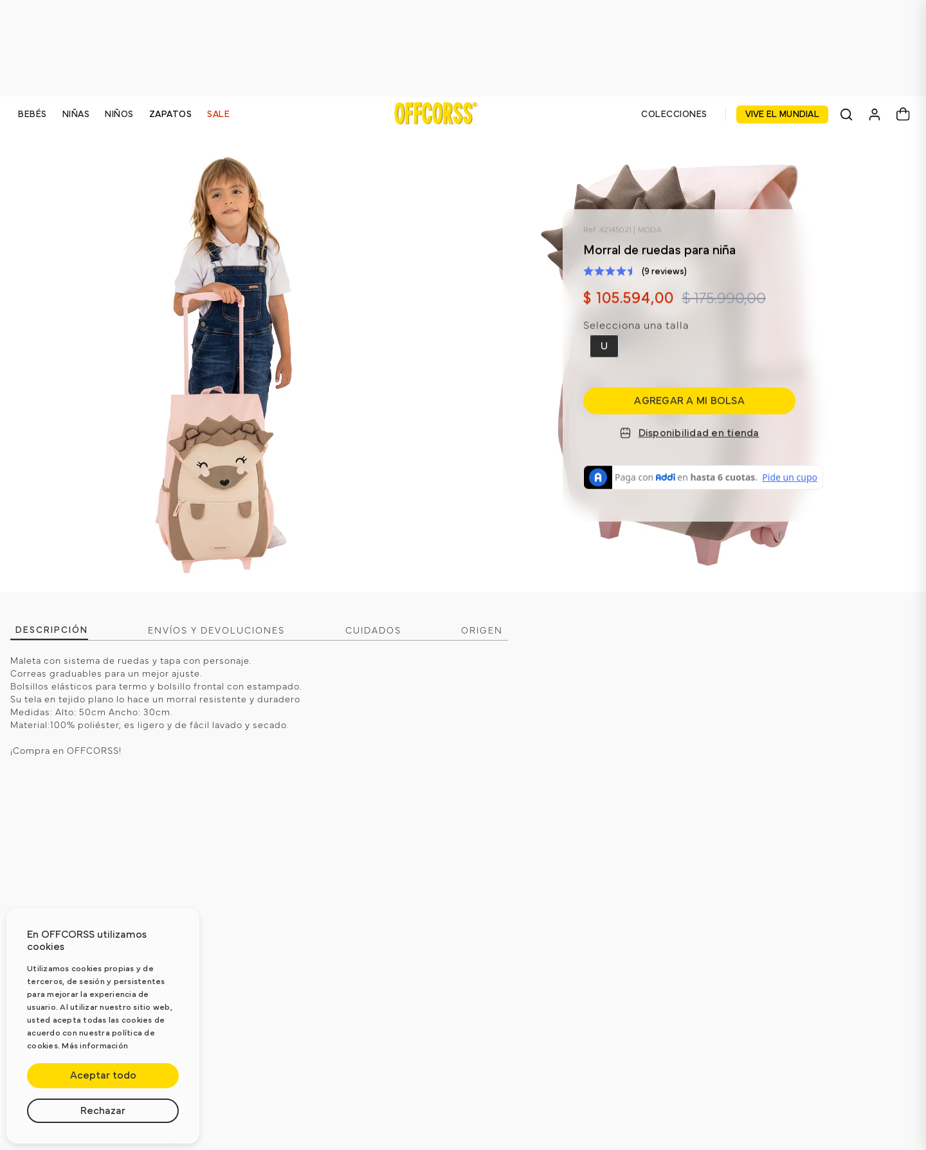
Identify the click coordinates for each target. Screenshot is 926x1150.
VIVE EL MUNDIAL (782, 114)
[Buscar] (846, 114)
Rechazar (102, 1111)
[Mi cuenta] (874, 114)
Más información (95, 1046)
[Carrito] (903, 114)
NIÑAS (76, 114)
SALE (218, 114)
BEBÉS (32, 114)
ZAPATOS (170, 114)
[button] (604, 346)
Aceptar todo (103, 1075)
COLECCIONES (674, 114)
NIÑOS (119, 114)
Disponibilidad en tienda (689, 433)
